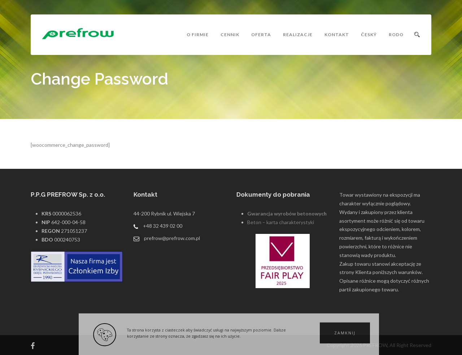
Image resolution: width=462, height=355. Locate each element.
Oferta (261, 34)
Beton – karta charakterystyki (280, 222)
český (369, 34)
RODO (396, 34)
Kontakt (336, 34)
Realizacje (298, 34)
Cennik (230, 34)
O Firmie (198, 34)
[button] (345, 332)
